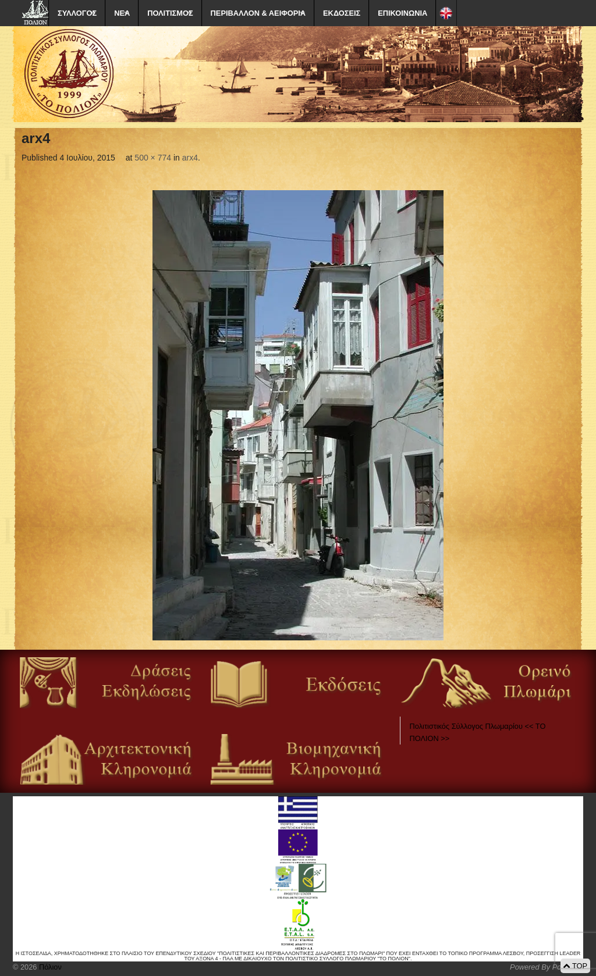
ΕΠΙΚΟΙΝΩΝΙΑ (402, 13)
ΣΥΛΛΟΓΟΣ (77, 13)
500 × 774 (152, 157)
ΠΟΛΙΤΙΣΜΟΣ (170, 13)
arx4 (190, 157)
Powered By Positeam (546, 967)
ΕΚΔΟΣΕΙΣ (341, 13)
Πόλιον (49, 967)
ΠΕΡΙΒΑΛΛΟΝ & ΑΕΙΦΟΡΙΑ (258, 13)
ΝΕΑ (122, 13)
